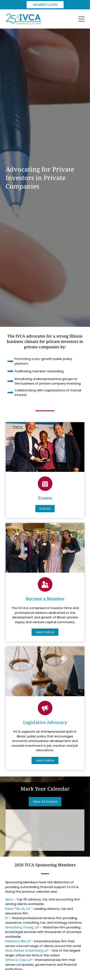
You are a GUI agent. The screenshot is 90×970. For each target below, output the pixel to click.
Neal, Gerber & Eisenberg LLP (26, 950)
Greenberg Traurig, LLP (22, 927)
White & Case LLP (18, 960)
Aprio (9, 899)
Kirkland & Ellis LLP (18, 941)
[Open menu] (81, 19)
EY (7, 918)
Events (45, 498)
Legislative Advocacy (45, 722)
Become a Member (45, 599)
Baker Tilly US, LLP (18, 908)
